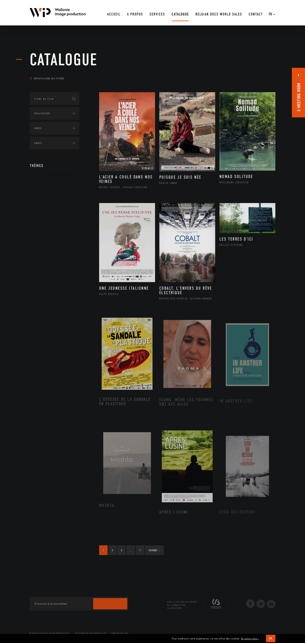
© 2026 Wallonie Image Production (50, 633)
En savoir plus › (250, 638)
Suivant (154, 550)
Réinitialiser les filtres (47, 78)
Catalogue (63, 60)
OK (270, 638)
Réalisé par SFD (119, 633)
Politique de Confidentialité (90, 633)
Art (36, 179)
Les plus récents (264, 74)
